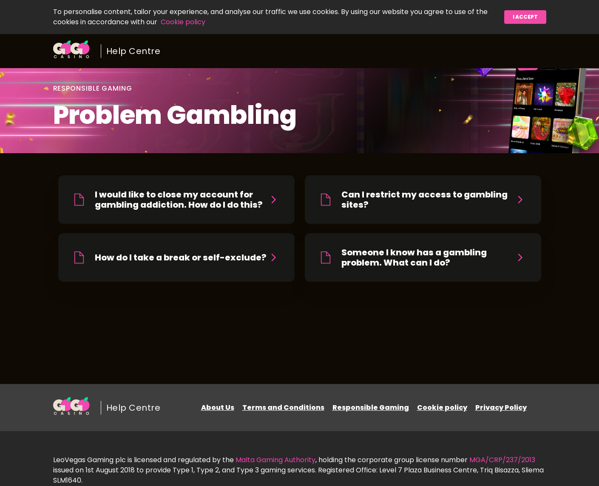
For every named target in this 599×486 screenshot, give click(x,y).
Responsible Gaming (370, 407)
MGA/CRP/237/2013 (502, 460)
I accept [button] (525, 16)
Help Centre (133, 51)
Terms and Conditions (283, 407)
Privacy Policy (501, 407)
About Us (217, 407)
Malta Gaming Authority (275, 460)
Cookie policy (183, 22)
